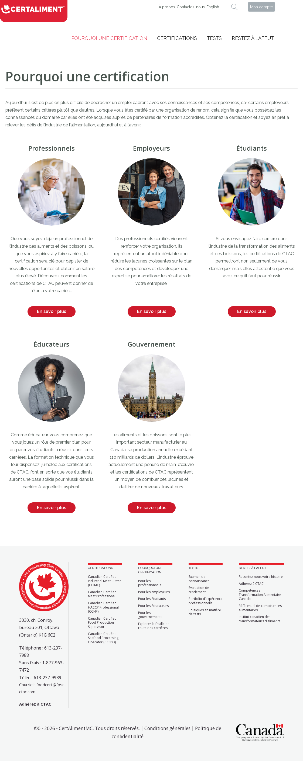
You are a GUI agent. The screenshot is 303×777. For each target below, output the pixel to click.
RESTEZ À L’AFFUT (252, 568)
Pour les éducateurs (153, 606)
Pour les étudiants (152, 599)
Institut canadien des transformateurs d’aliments (259, 619)
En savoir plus (51, 311)
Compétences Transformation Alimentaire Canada (260, 594)
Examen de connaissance (199, 579)
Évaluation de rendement (199, 590)
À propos (167, 7)
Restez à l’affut (253, 38)
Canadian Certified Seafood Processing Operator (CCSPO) (103, 638)
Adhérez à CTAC (251, 584)
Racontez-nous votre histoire (261, 577)
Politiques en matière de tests (205, 612)
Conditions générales (167, 728)
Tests (214, 38)
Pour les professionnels (149, 583)
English (212, 7)
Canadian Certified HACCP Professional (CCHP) (103, 607)
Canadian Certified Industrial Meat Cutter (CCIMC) (104, 581)
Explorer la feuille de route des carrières (153, 626)
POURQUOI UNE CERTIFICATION (150, 570)
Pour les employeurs (154, 592)
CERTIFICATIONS (100, 568)
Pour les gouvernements (150, 615)
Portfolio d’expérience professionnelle (206, 601)
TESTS (193, 568)
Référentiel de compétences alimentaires (260, 608)
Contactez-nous (191, 7)
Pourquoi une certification (109, 38)
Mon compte (261, 7)
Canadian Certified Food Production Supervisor (102, 622)
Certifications (177, 38)
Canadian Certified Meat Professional (102, 594)
